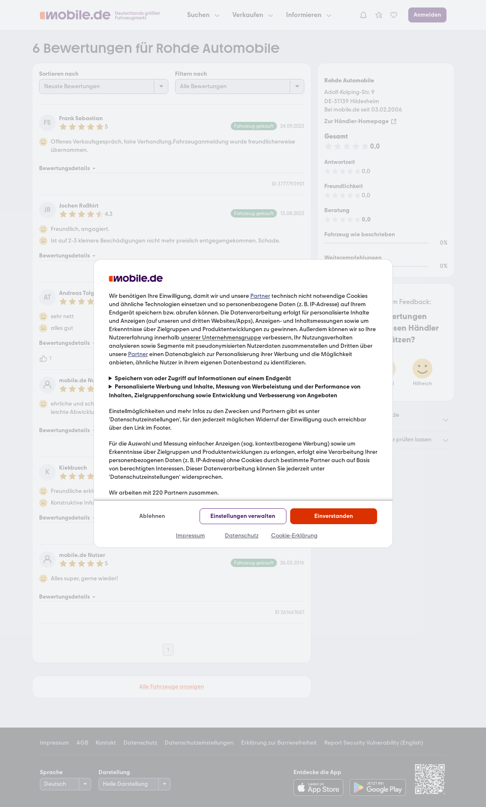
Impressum (190, 535)
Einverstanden (333, 516)
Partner (260, 296)
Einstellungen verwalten (242, 516)
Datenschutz (242, 535)
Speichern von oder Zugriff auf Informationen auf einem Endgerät (203, 378)
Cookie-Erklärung (294, 535)
